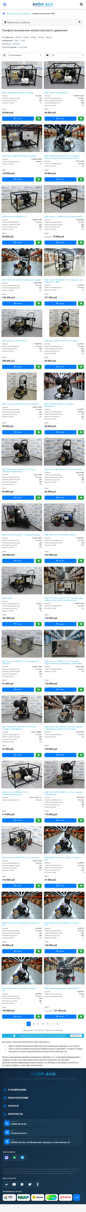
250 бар (26, 37)
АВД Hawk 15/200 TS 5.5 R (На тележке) (61, 341)
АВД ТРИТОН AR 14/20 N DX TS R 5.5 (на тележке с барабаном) (19, 470)
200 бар (18, 37)
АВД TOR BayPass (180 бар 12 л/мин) (17, 93)
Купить (18, 119)
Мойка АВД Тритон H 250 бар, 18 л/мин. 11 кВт (20, 989)
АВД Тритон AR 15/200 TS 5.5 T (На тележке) (64, 469)
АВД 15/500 (7, 598)
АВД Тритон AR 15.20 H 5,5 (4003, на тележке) (21, 280)
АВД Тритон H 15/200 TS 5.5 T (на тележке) (20, 858)
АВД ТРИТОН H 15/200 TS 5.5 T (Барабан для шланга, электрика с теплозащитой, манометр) (64, 599)
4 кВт (16, 41)
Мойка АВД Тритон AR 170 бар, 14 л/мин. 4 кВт (63, 859)
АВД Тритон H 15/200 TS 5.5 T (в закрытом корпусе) (20, 662)
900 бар (49, 37)
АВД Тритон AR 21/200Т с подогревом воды (21, 535)
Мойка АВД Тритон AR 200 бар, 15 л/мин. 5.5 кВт (21, 924)
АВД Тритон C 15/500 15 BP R (14, 341)
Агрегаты (16, 44)
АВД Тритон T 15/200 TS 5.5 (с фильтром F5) (64, 217)
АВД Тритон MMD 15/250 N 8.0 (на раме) (19, 156)
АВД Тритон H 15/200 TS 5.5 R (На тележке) (20, 404)
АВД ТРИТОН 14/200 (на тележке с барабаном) (59, 405)
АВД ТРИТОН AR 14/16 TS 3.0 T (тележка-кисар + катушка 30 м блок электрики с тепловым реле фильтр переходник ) (62, 157)
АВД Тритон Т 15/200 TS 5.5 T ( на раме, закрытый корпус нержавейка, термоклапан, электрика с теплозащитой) (64, 662)
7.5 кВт (22, 41)
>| (57, 1024)
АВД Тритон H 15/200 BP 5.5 (56, 93)
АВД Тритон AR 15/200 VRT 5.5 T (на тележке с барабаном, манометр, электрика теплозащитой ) (64, 728)
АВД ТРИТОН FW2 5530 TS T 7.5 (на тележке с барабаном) (64, 793)
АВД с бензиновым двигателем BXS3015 (62, 988)
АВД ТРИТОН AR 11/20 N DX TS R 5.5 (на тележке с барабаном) (19, 728)
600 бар (41, 37)
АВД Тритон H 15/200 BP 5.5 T (14, 217)
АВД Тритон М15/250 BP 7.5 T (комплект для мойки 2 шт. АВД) (64, 281)
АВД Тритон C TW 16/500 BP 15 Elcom (60, 535)
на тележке (23, 47)
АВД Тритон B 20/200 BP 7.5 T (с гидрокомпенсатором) (15, 793)
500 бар (33, 37)
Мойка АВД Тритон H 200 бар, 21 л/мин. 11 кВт (63, 924)
